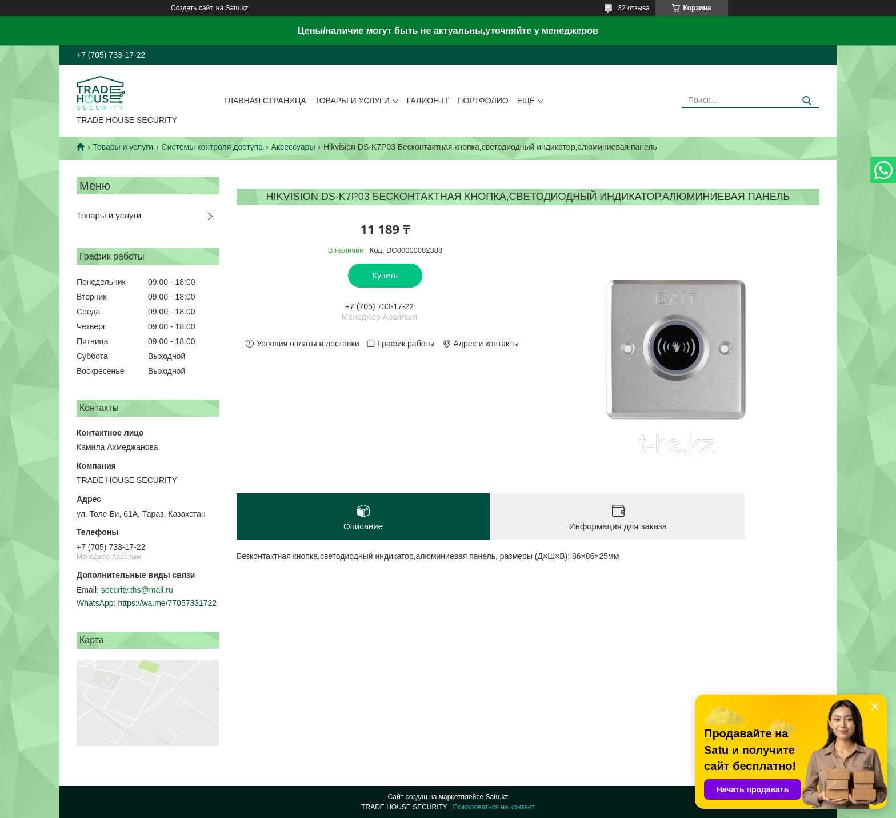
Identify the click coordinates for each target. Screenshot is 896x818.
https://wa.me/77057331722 (167, 603)
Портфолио (482, 100)
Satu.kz (496, 797)
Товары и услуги (352, 100)
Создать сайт (192, 8)
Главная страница (265, 100)
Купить (385, 275)
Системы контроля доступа (212, 147)
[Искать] (806, 101)
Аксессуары (293, 147)
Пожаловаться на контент (493, 807)
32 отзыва (634, 8)
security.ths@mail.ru (137, 589)
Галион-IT (428, 100)
